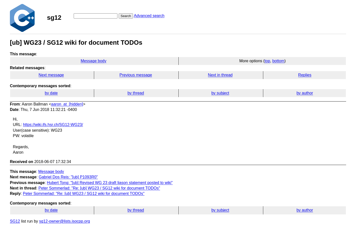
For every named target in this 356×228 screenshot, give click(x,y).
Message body (93, 61)
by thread (136, 93)
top (267, 61)
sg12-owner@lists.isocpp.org (64, 221)
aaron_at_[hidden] (67, 104)
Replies (304, 75)
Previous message (135, 75)
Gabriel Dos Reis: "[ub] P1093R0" (68, 177)
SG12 (15, 221)
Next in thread (220, 75)
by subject (220, 93)
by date (51, 93)
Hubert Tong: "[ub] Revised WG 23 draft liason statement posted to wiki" (110, 183)
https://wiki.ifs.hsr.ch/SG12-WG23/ (53, 125)
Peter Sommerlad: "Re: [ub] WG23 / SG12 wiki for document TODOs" (99, 188)
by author (304, 93)
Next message (51, 75)
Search (126, 16)
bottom (278, 61)
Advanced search (149, 16)
